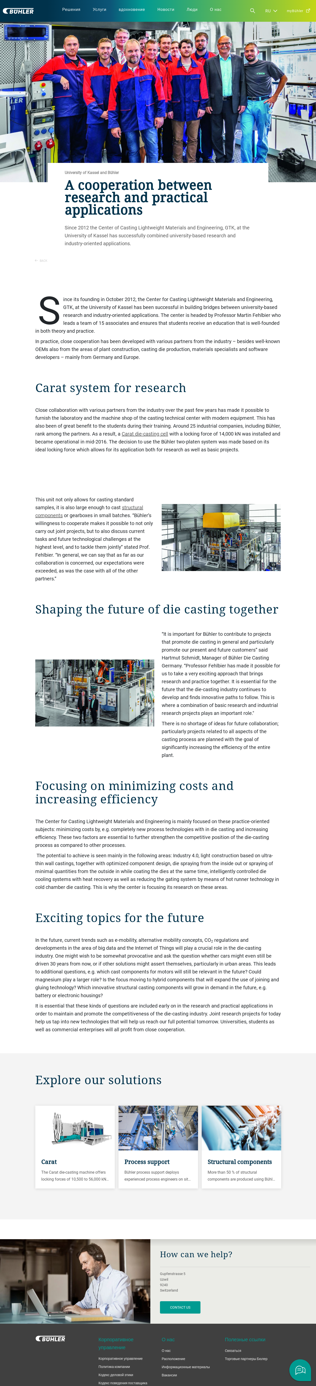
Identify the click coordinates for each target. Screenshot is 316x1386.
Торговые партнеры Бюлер (246, 1358)
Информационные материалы (186, 1366)
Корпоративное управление (121, 1358)
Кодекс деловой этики (116, 1374)
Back (41, 261)
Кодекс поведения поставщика (123, 1383)
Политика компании (114, 1366)
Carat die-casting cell (145, 433)
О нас (166, 1350)
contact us (180, 1307)
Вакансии (169, 1375)
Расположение (173, 1358)
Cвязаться (233, 1350)
